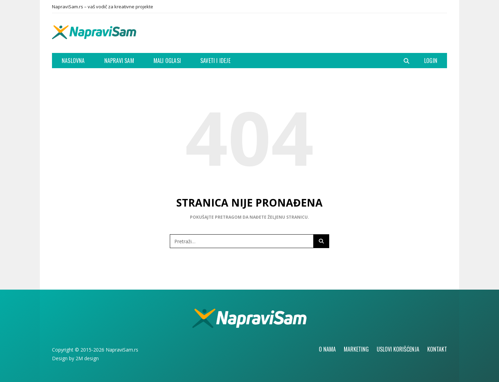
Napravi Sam (119, 60)
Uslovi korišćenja (398, 349)
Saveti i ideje (215, 60)
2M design (87, 358)
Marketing (356, 349)
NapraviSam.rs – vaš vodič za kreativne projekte (102, 6)
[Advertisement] (321, 32)
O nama (327, 349)
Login (430, 60)
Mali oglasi (167, 60)
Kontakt (437, 349)
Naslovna (73, 60)
